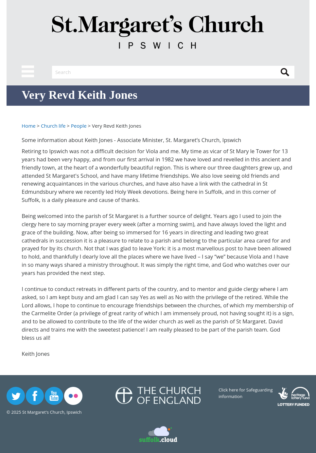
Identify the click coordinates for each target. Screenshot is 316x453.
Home (28, 125)
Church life (53, 125)
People (79, 125)
